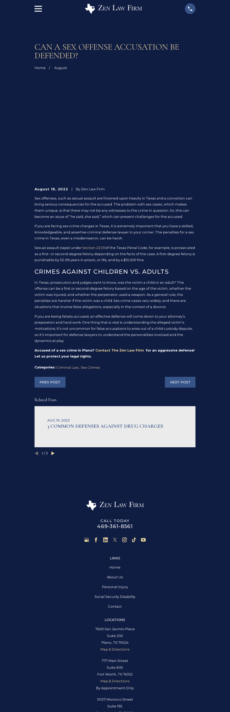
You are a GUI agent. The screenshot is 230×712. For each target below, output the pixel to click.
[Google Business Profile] (86, 478)
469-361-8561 (115, 464)
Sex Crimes (90, 306)
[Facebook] (96, 478)
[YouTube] (143, 478)
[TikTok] (134, 478)
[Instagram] (124, 478)
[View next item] (53, 391)
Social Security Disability (115, 535)
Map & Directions (115, 588)
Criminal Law (67, 306)
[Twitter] (115, 478)
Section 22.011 (93, 186)
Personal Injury (115, 525)
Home (114, 506)
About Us (115, 515)
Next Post (180, 320)
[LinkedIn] (105, 478)
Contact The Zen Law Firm (120, 288)
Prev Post (50, 320)
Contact (115, 545)
